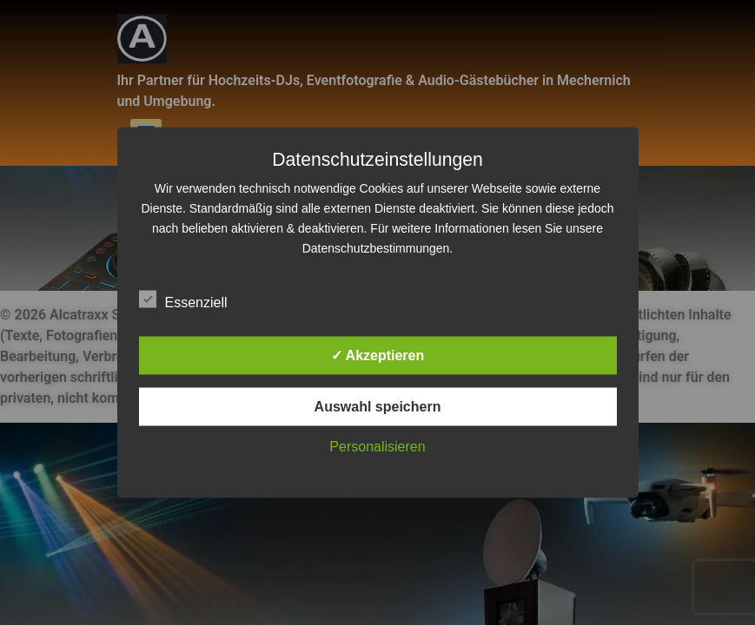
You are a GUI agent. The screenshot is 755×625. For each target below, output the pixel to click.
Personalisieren (377, 446)
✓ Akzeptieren (378, 355)
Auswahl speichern (378, 406)
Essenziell (183, 299)
